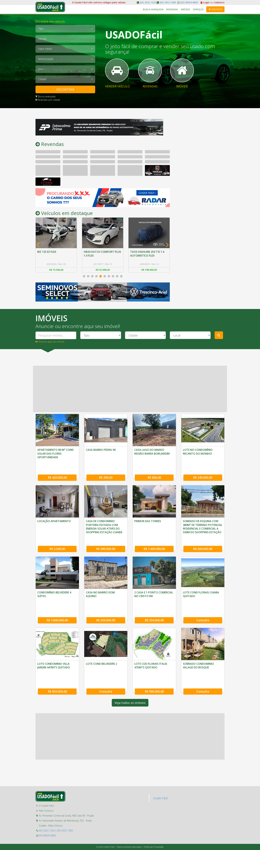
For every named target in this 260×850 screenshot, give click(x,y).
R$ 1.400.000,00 (154, 532)
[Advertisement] (200, 168)
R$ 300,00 (105, 469)
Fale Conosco (46, 777)
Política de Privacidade (154, 814)
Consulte (202, 595)
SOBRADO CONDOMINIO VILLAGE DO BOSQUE (198, 640)
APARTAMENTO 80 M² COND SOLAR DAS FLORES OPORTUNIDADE (55, 453)
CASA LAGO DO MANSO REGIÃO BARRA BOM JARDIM (152, 451)
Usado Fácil (160, 765)
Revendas (172, 9)
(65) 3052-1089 (168, 2)
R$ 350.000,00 (154, 595)
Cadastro (219, 2)
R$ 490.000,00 (105, 532)
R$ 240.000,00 (202, 469)
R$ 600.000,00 (202, 532)
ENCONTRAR (65, 89)
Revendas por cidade (47, 99)
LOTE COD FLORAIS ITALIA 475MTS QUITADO (150, 640)
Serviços (198, 9)
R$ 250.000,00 (105, 595)
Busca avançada (45, 96)
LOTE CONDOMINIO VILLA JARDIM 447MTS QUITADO (53, 640)
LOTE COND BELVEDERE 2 (101, 639)
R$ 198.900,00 (149, 269)
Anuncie (215, 9)
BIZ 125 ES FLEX (46, 252)
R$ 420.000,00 (57, 469)
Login (205, 2)
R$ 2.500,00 (57, 532)
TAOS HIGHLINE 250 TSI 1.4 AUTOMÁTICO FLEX (147, 253)
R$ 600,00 (154, 469)
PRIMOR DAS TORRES (147, 513)
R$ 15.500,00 (56, 269)
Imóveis (185, 9)
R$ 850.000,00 (57, 658)
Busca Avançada (153, 9)
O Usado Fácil (46, 772)
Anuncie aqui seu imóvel (49, 341)
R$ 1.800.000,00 (57, 595)
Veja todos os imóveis (130, 670)
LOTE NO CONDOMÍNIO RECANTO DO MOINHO (198, 451)
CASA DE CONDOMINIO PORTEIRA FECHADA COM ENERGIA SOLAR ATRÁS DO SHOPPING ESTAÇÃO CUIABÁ (104, 518)
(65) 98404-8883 (189, 2)
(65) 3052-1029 (148, 2)
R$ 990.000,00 (154, 658)
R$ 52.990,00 (103, 269)
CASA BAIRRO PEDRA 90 (101, 450)
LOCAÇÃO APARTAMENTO (54, 513)
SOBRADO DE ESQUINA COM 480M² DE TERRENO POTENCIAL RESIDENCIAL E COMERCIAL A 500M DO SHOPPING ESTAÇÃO (202, 518)
